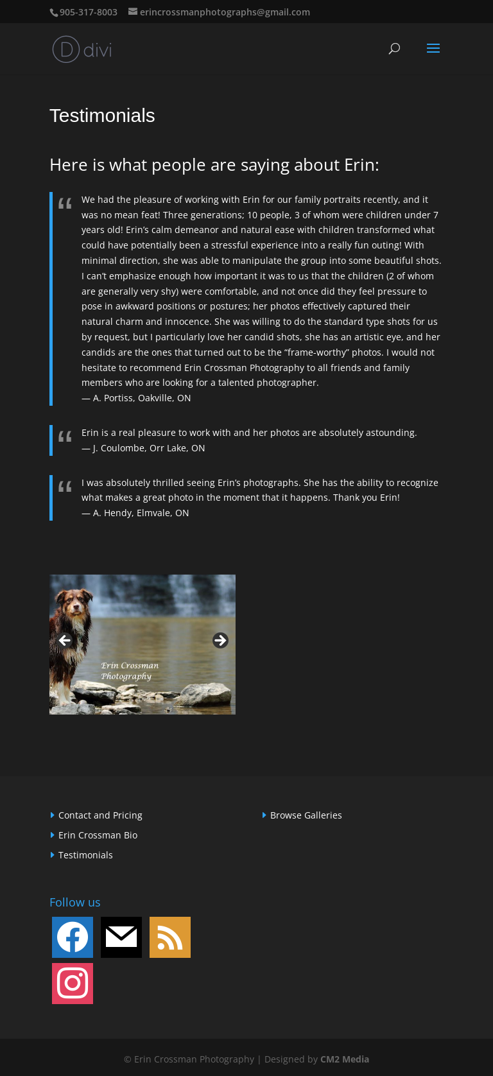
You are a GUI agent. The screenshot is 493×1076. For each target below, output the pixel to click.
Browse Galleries (306, 815)
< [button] (65, 641)
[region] (142, 645)
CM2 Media (344, 1059)
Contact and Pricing (100, 815)
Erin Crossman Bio (97, 835)
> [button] (219, 641)
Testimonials (85, 855)
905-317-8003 (88, 12)
